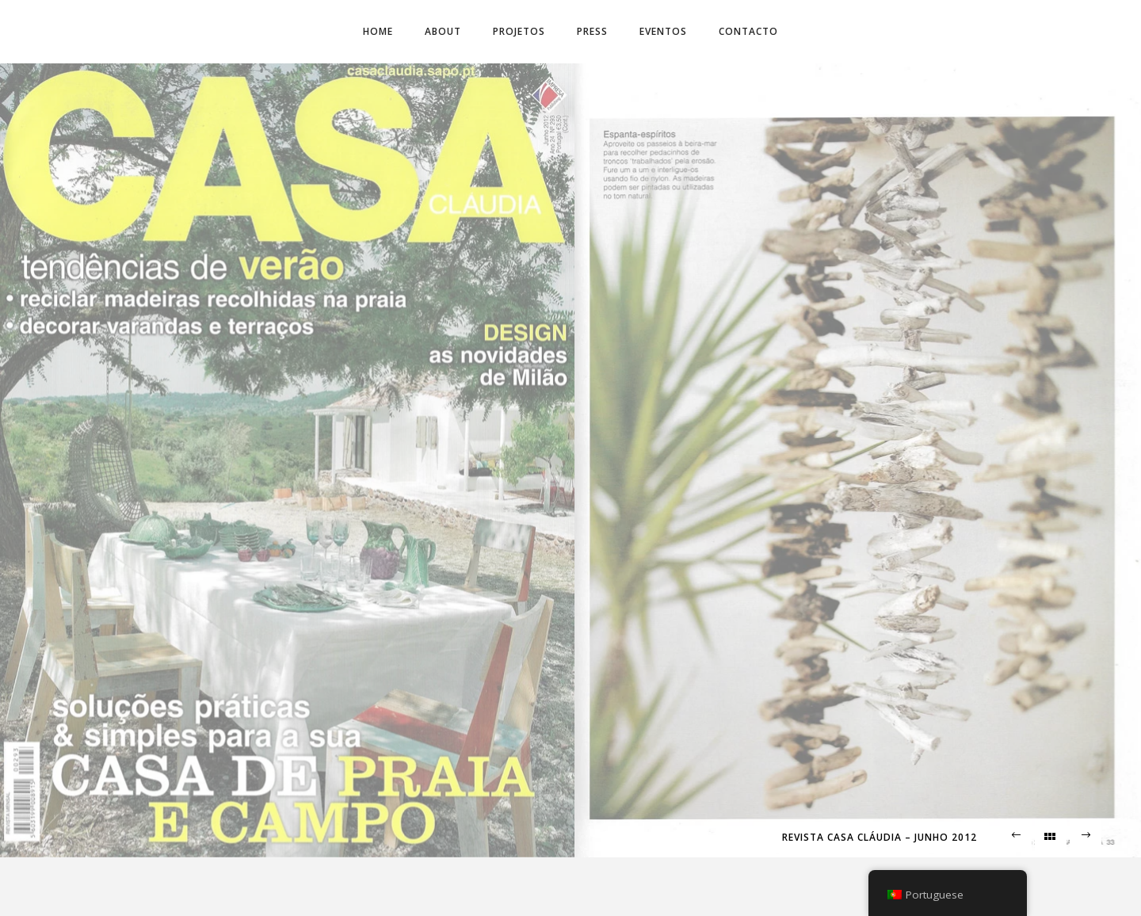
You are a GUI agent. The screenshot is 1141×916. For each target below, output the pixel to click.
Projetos (519, 31)
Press (592, 31)
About (443, 31)
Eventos (663, 31)
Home (378, 31)
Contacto (748, 31)
